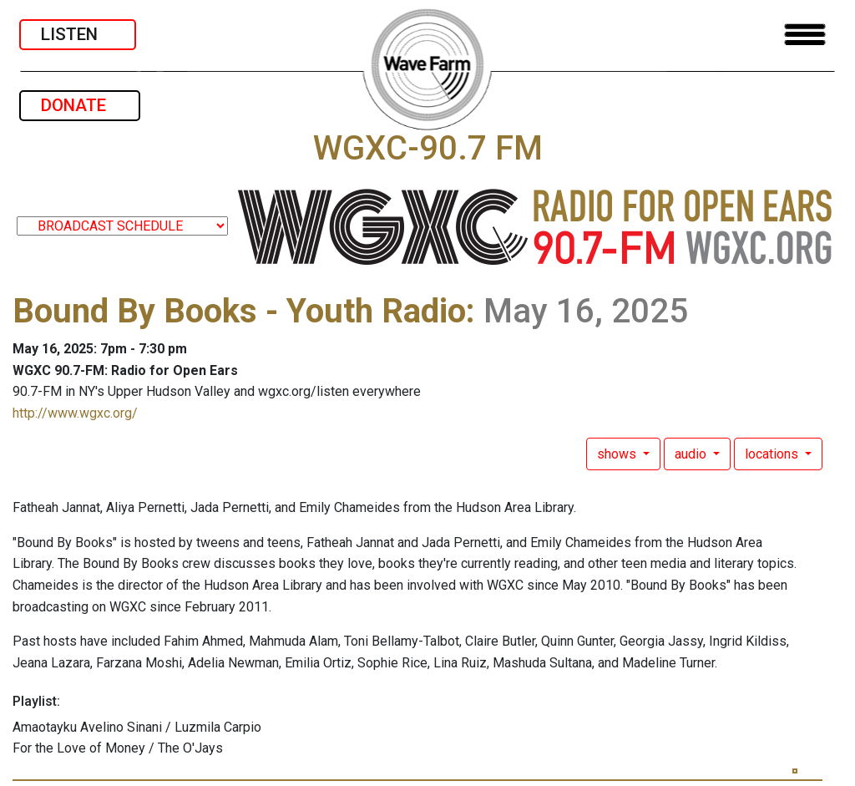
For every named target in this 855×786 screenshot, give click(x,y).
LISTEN (77, 34)
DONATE (80, 105)
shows (618, 454)
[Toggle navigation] (805, 34)
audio (692, 454)
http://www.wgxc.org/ (75, 413)
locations (773, 454)
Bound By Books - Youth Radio (239, 311)
